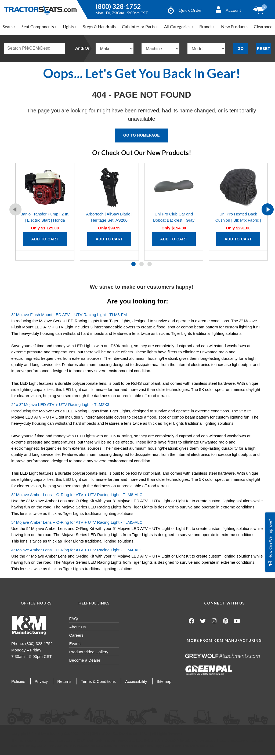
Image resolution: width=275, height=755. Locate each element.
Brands (207, 26)
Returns (64, 681)
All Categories (178, 26)
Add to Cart (45, 239)
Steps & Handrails (99, 26)
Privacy (41, 681)
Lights (70, 26)
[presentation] (15, 209)
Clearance (263, 26)
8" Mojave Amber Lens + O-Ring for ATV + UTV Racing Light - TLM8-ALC (76, 494)
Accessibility (136, 681)
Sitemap (164, 681)
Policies (18, 681)
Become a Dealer (84, 660)
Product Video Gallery (88, 652)
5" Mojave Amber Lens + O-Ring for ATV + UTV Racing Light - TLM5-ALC (76, 522)
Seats (9, 26)
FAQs (74, 618)
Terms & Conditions (98, 681)
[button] (133, 264)
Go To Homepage (141, 135)
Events (75, 643)
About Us (77, 627)
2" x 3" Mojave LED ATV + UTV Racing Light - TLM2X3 (60, 404)
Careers (76, 635)
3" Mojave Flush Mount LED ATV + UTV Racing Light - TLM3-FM (69, 314)
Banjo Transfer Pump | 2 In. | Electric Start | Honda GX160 (44, 220)
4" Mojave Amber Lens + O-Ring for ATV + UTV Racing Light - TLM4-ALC (76, 550)
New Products (234, 26)
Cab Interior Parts (140, 26)
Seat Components (39, 26)
